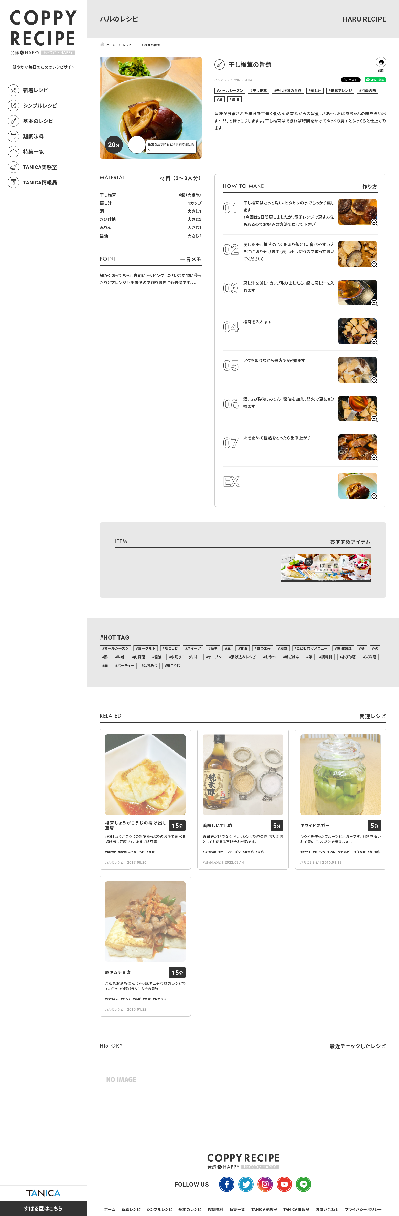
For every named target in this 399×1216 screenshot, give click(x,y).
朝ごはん (292, 656)
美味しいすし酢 (217, 825)
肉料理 (139, 656)
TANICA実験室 (40, 167)
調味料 (326, 656)
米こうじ (173, 665)
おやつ (270, 656)
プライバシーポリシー (363, 1209)
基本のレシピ (38, 121)
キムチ (127, 998)
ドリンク (320, 851)
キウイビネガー (315, 825)
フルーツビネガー (340, 851)
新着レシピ (35, 90)
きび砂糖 (349, 656)
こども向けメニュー (312, 648)
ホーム (109, 1209)
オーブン (215, 656)
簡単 (214, 648)
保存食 (360, 851)
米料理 (370, 656)
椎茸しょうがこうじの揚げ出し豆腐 (136, 825)
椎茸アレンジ (341, 90)
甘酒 (243, 648)
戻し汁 (316, 90)
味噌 (121, 656)
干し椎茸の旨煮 (288, 90)
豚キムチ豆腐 (118, 972)
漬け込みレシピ (243, 656)
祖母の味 (368, 90)
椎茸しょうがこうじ (132, 851)
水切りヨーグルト (185, 656)
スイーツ (194, 648)
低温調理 (344, 648)
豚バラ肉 (161, 998)
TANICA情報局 (40, 182)
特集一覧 (33, 151)
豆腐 (151, 851)
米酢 (260, 851)
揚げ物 (111, 851)
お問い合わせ (327, 1209)
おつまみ (264, 648)
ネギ (138, 998)
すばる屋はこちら (43, 1208)
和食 (283, 648)
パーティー (125, 665)
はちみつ (151, 665)
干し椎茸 (260, 90)
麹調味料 (33, 136)
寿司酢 (249, 851)
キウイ (306, 851)
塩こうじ (171, 648)
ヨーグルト (146, 648)
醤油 (235, 99)
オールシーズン (231, 90)
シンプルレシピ (40, 105)
